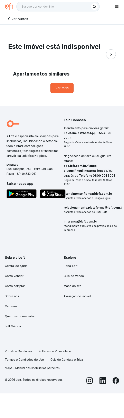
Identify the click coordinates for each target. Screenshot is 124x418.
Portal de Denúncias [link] (18, 351)
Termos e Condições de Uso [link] (24, 359)
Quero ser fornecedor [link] (20, 316)
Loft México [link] (13, 326)
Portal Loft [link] (70, 266)
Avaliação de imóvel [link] (77, 296)
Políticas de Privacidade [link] (55, 351)
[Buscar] (94, 6)
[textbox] (58, 6)
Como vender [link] (14, 276)
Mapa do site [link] (72, 286)
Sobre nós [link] (12, 296)
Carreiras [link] (11, 306)
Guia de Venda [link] (74, 276)
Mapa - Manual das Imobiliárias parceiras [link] (32, 368)
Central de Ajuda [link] (16, 266)
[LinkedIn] (102, 381)
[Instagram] (89, 381)
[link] (62, 88)
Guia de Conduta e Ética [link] (66, 359)
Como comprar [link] (15, 286)
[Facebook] (116, 381)
